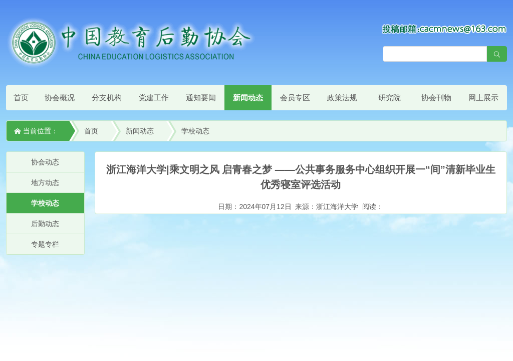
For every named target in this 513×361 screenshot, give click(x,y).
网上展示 (483, 97)
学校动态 (195, 131)
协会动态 (45, 162)
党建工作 (154, 97)
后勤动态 (45, 224)
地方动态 (45, 182)
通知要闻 (201, 97)
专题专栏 (45, 244)
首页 (21, 97)
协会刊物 (436, 97)
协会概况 (60, 97)
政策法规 (342, 97)
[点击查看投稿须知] (444, 28)
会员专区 (295, 97)
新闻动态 (248, 97)
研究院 (389, 97)
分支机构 (107, 97)
